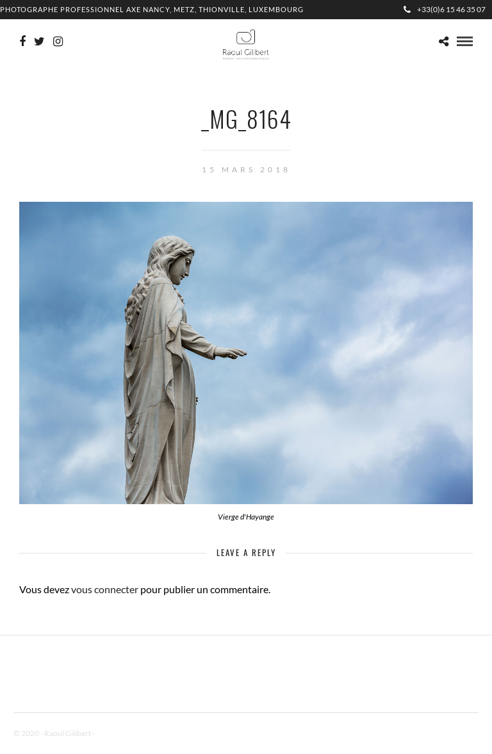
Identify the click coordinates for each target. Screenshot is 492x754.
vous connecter (104, 589)
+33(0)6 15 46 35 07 (445, 9)
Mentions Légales (125, 733)
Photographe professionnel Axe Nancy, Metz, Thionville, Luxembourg (152, 9)
